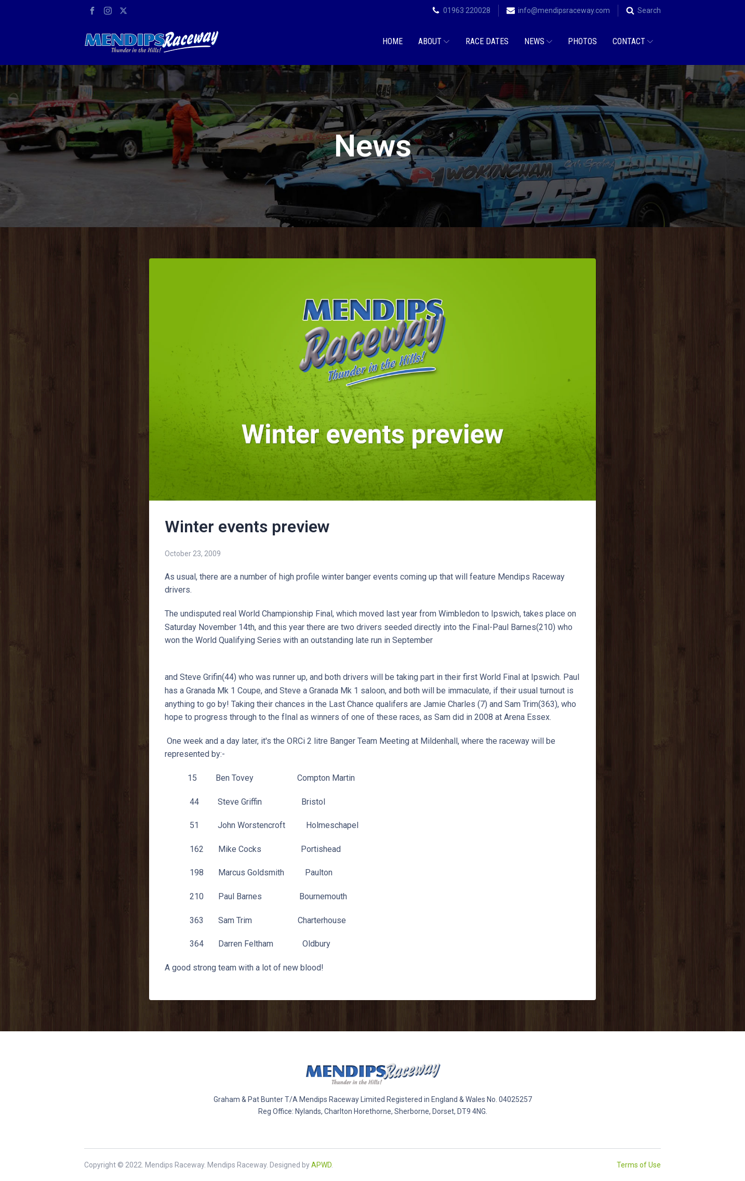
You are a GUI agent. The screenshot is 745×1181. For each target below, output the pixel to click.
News (538, 41)
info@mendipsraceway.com (564, 10)
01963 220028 (466, 10)
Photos (582, 41)
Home (392, 41)
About (433, 41)
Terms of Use (639, 1165)
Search (649, 10)
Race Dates (487, 41)
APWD (321, 1165)
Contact (633, 41)
